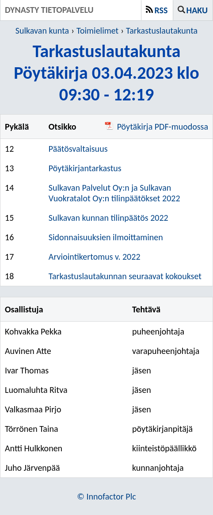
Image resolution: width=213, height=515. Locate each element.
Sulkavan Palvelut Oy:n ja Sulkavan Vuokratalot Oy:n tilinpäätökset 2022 (114, 193)
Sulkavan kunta (42, 30)
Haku (197, 10)
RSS (161, 10)
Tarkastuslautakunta (162, 30)
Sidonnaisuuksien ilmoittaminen (106, 237)
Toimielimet (97, 30)
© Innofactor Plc (106, 496)
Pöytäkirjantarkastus (85, 168)
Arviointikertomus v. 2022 (95, 256)
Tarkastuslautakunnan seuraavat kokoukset (125, 276)
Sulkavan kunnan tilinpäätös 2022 (108, 217)
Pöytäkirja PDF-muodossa (156, 126)
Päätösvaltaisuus (78, 148)
